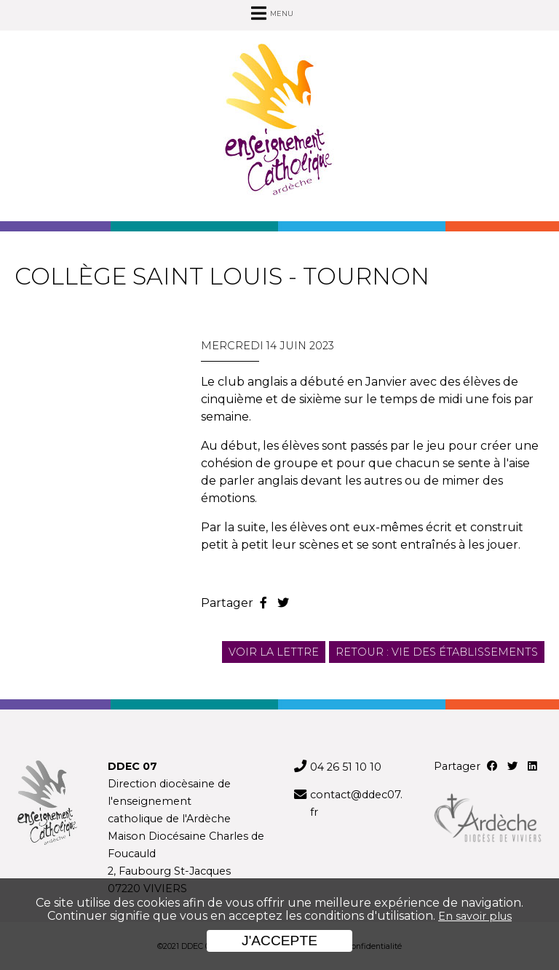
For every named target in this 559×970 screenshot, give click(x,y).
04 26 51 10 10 (345, 767)
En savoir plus (475, 916)
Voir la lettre (274, 652)
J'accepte (279, 940)
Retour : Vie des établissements (437, 652)
